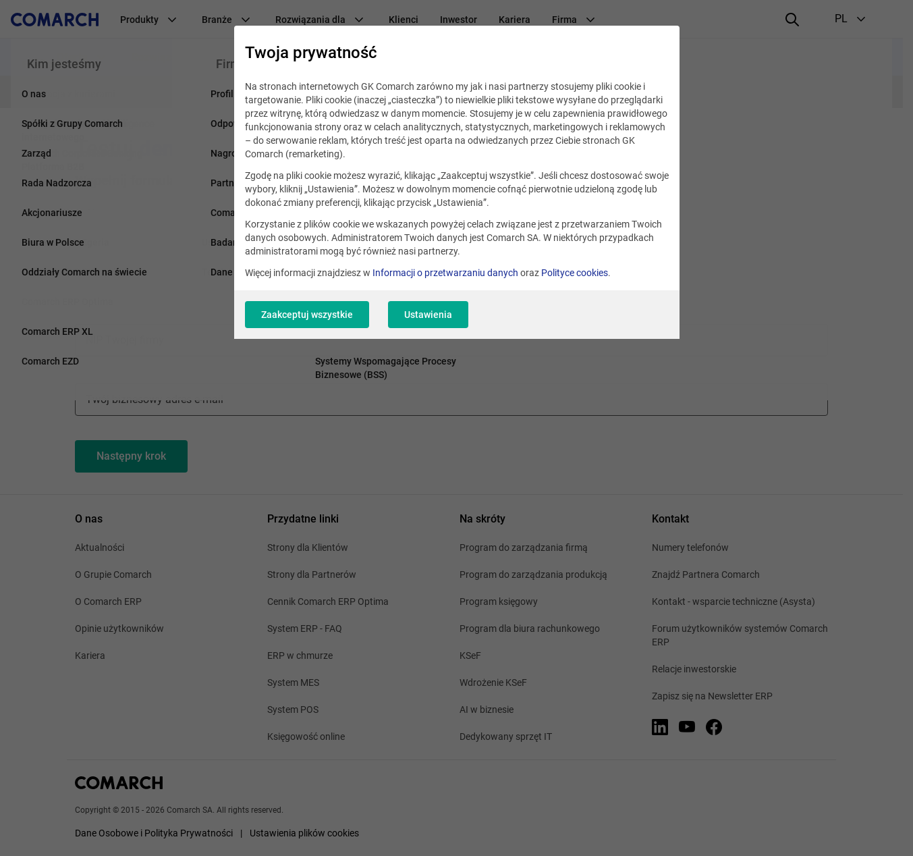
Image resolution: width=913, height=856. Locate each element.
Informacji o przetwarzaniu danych (445, 272)
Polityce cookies (574, 272)
